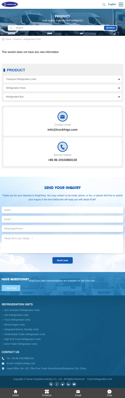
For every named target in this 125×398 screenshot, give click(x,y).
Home (8, 39)
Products (17, 39)
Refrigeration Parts (32, 39)
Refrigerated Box (15, 96)
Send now (62, 260)
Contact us (10, 352)
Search (110, 28)
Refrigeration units (17, 304)
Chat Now (11, 288)
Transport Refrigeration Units (21, 79)
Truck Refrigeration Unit (99, 379)
